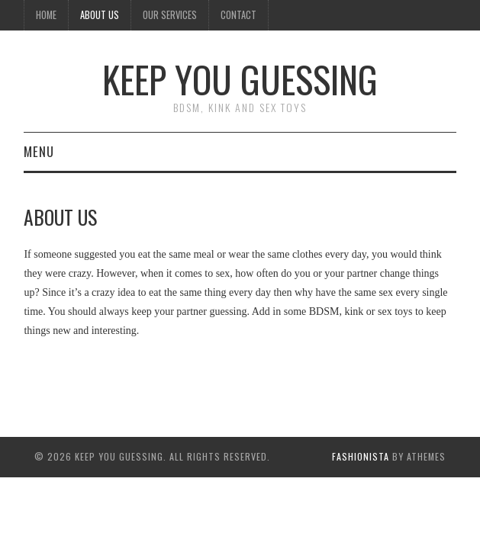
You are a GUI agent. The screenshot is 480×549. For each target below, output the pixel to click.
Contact (238, 15)
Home (46, 15)
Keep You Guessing (240, 79)
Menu (39, 151)
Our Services (170, 15)
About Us (99, 15)
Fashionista (360, 456)
